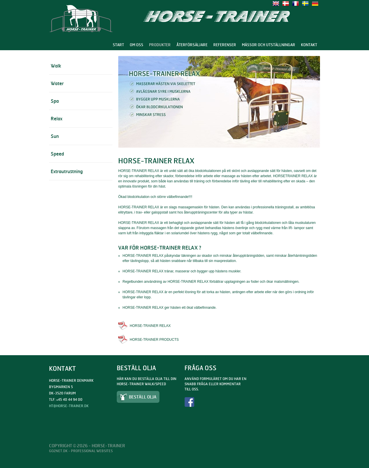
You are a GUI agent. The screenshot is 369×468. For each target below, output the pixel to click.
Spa (55, 101)
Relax (56, 118)
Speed (57, 154)
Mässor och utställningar (268, 44)
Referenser (224, 44)
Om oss (136, 44)
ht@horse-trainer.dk (69, 406)
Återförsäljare (192, 44)
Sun (55, 136)
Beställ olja (143, 397)
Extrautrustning (67, 171)
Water (57, 83)
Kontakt (309, 44)
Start (118, 44)
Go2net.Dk (58, 451)
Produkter (160, 44)
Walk (56, 66)
